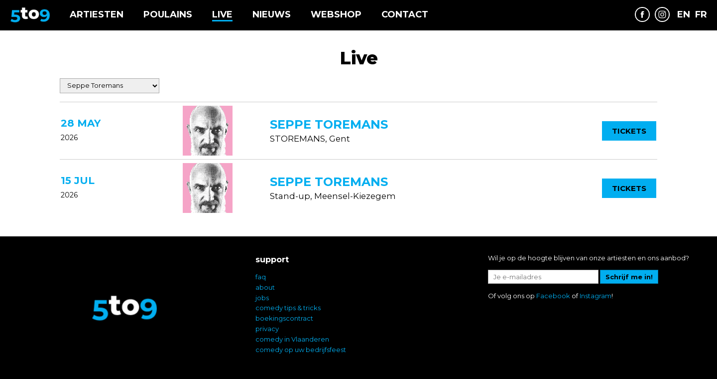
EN (683, 14)
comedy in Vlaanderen (292, 339)
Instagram (595, 296)
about (265, 287)
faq (260, 277)
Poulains (167, 14)
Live (222, 14)
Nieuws (271, 14)
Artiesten (96, 14)
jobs (262, 298)
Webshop (336, 14)
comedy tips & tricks (288, 308)
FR (701, 14)
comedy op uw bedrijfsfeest (300, 350)
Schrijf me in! (629, 277)
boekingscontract (284, 318)
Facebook (553, 296)
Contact (404, 14)
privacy (267, 329)
